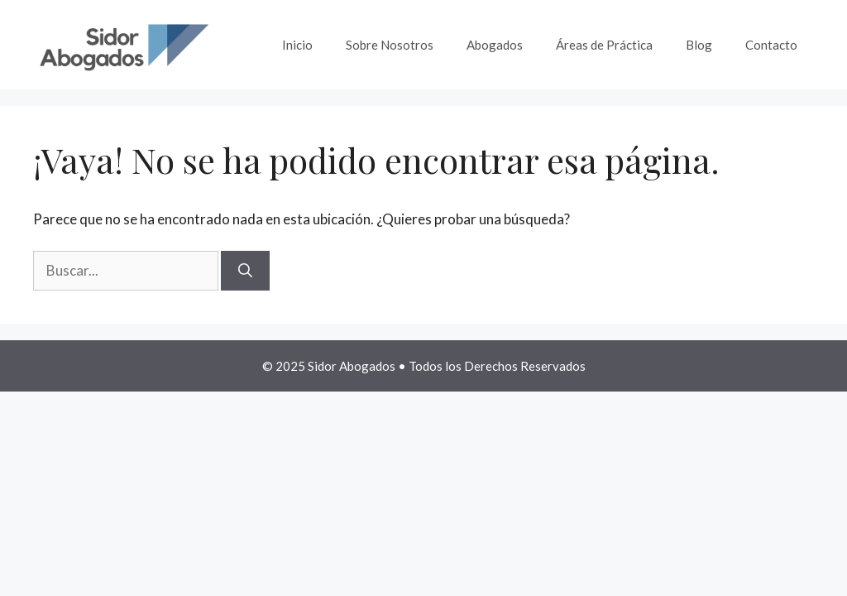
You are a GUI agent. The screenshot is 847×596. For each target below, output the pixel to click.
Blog (699, 44)
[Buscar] (245, 271)
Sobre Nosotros (389, 44)
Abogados (495, 44)
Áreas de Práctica (604, 44)
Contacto (771, 44)
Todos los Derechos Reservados (497, 365)
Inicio (297, 44)
